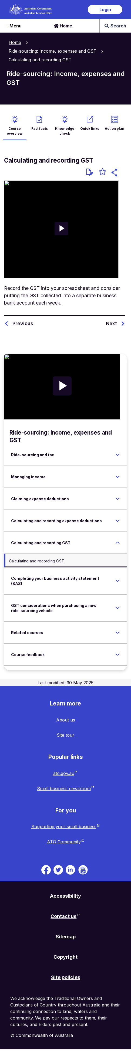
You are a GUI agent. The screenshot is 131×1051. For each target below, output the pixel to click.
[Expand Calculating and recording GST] (117, 542)
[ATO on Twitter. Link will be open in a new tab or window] (58, 869)
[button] (115, 173)
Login (105, 9)
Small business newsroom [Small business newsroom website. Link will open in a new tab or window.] (64, 788)
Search (115, 26)
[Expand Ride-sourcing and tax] (117, 454)
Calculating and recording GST (36, 561)
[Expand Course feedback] (117, 654)
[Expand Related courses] (117, 632)
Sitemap (66, 936)
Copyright (65, 957)
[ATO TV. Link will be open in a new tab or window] (83, 869)
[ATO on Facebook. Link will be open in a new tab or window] (46, 869)
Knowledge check (64, 130)
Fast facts (39, 128)
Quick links (89, 128)
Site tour (65, 735)
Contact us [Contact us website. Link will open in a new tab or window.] (63, 916)
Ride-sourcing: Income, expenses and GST (52, 51)
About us (65, 720)
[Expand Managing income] (117, 476)
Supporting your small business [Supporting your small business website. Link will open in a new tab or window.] (63, 826)
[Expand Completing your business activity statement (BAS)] (117, 580)
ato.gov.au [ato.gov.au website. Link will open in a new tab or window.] (63, 773)
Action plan (114, 128)
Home (63, 26)
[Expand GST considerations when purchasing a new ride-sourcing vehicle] (117, 608)
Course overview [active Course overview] (14, 130)
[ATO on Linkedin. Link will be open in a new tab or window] (70, 869)
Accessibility (65, 896)
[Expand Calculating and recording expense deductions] (117, 520)
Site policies (65, 977)
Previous (22, 323)
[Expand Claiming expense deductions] (117, 498)
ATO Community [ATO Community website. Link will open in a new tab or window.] (64, 841)
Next (111, 323)
